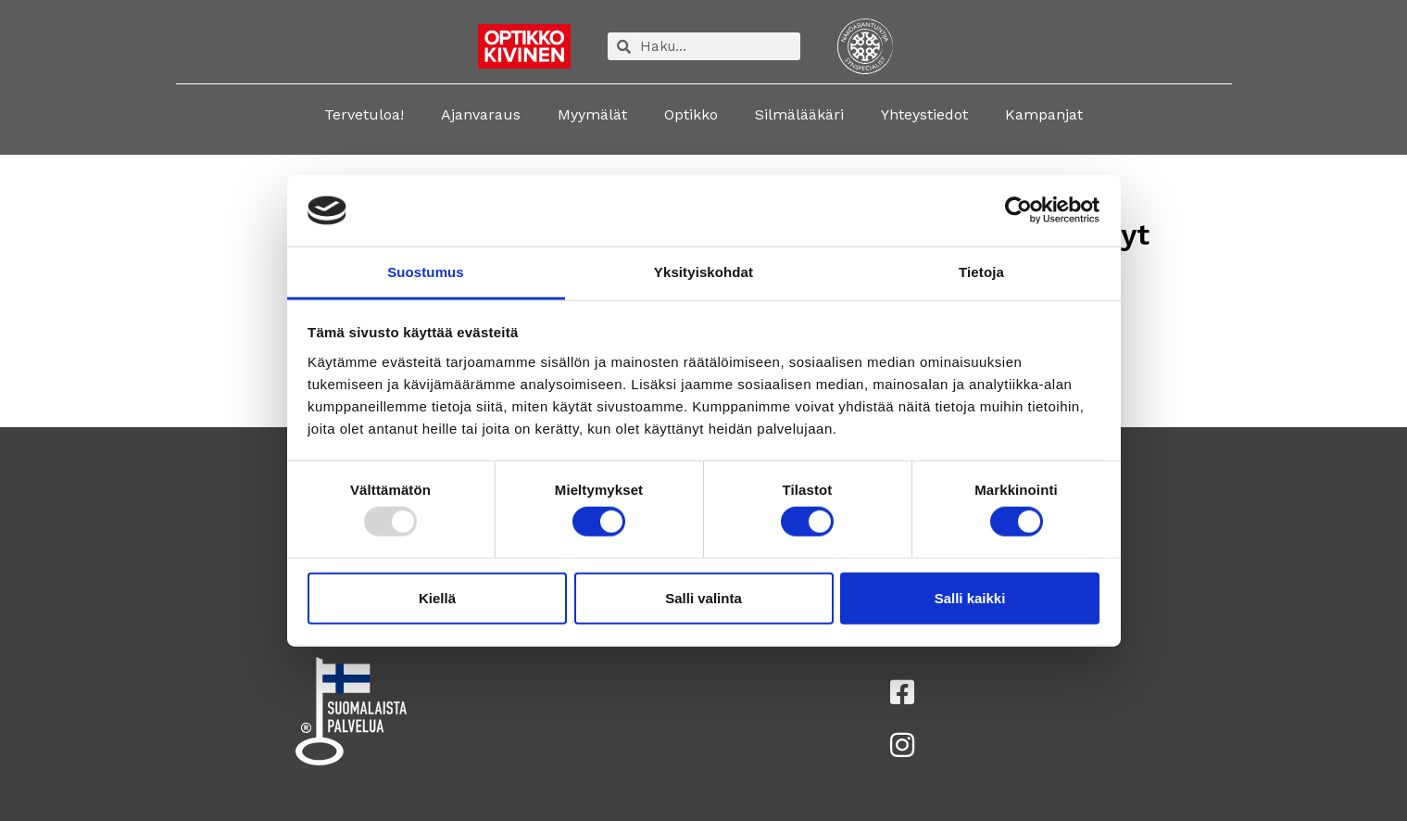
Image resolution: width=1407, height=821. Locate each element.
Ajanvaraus (481, 114)
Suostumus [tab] (425, 272)
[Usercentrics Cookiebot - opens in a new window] (1018, 210)
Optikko (691, 114)
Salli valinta (703, 597)
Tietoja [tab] (981, 272)
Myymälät (592, 114)
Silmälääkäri (799, 114)
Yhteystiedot (924, 114)
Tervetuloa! (364, 114)
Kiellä (437, 597)
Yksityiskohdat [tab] (703, 272)
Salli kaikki (970, 597)
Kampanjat (1044, 114)
